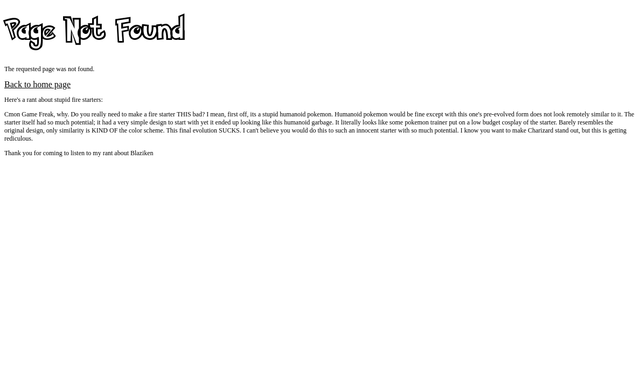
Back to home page (37, 84)
